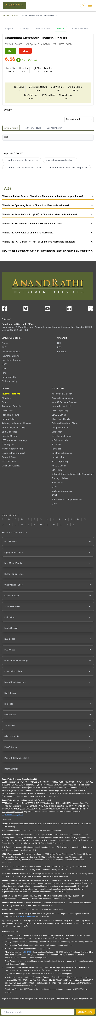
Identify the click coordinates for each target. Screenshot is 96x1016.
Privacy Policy (9, 419)
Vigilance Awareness (62, 491)
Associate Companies (62, 398)
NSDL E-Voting (59, 465)
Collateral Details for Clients (65, 423)
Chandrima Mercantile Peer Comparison (68, 167)
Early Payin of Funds (62, 436)
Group (5, 343)
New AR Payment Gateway (65, 402)
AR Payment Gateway (62, 393)
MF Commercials (60, 440)
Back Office (57, 482)
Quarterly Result (54, 127)
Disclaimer (57, 431)
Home (6, 15)
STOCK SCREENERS (26, 916)
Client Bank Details (61, 419)
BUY (10, 50)
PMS (4, 373)
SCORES (27, 952)
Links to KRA (58, 457)
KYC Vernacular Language (14, 440)
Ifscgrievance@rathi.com (12, 811)
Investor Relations (11, 393)
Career (5, 402)
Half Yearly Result (32, 127)
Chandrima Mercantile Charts (60, 160)
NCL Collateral (9, 461)
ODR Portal (57, 470)
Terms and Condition (12, 406)
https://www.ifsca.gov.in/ (12, 814)
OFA (4, 368)
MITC (54, 486)
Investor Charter (10, 436)
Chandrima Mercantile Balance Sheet (23, 167)
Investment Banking (11, 360)
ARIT (4, 347)
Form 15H (56, 448)
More (54, 504)
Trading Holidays (60, 478)
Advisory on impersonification (16, 423)
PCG (59, 347)
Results (60, 28)
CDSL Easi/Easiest (10, 465)
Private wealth (9, 377)
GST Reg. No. (8, 444)
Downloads (7, 410)
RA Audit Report (9, 457)
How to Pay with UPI (61, 406)
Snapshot (9, 28)
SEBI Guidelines (9, 431)
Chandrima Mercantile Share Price (21, 160)
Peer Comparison (80, 28)
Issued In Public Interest (13, 453)
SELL (25, 50)
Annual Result (11, 128)
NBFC (4, 364)
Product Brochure (10, 415)
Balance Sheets (43, 28)
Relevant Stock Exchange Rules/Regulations (73, 474)
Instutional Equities (11, 351)
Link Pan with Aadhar (62, 453)
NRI (59, 343)
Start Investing (85, 1011)
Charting (25, 28)
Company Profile (60, 427)
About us (6, 398)
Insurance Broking (10, 356)
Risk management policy (14, 427)
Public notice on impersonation (67, 499)
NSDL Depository (60, 461)
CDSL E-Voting (59, 415)
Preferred (61, 351)
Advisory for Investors (12, 448)
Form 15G (56, 444)
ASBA (54, 495)
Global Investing (9, 381)
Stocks (15, 15)
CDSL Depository (60, 410)
